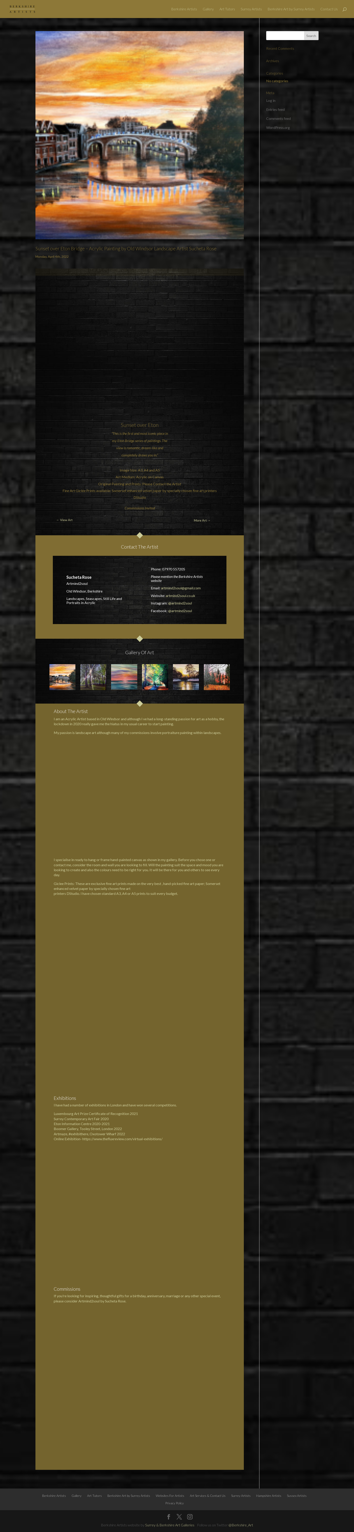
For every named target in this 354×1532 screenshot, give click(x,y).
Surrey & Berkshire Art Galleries (169, 1127)
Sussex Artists (297, 1098)
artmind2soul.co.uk (180, 595)
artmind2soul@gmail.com (181, 588)
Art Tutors (227, 9)
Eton (153, 425)
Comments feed (278, 118)
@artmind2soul (180, 603)
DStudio (139, 497)
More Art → (202, 520)
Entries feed (275, 109)
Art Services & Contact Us (208, 1098)
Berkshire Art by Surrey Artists (291, 9)
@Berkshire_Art (240, 1127)
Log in (270, 100)
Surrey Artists (251, 9)
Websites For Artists (170, 1098)
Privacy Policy (174, 1106)
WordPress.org (278, 127)
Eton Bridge (125, 440)
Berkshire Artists (184, 9)
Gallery (208, 9)
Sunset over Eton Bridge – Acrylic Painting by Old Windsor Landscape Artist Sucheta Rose (126, 248)
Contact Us (329, 9)
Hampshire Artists (268, 1098)
